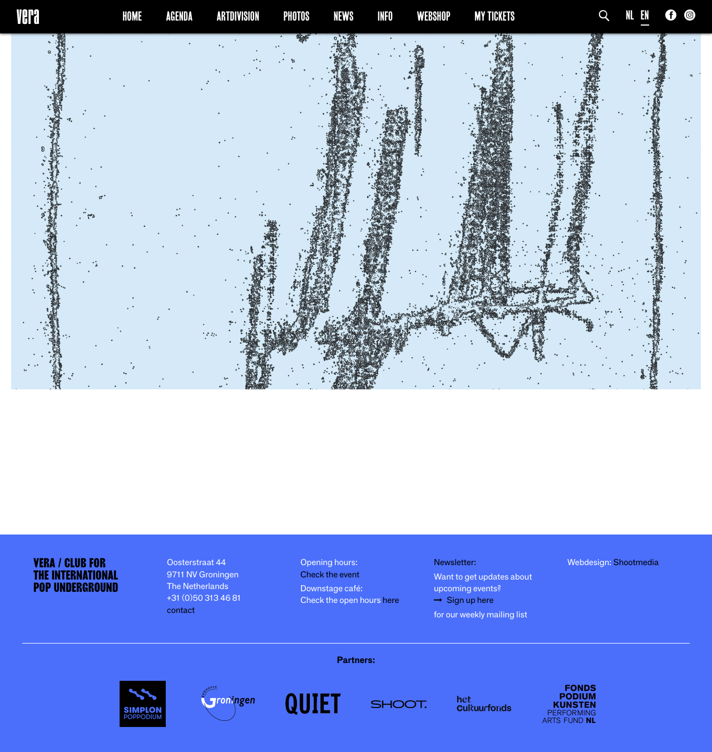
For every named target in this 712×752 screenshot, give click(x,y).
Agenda (179, 16)
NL (630, 15)
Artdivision (238, 16)
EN (645, 15)
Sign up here (470, 600)
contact (181, 610)
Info (385, 16)
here (391, 600)
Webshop (434, 16)
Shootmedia (636, 562)
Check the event (329, 575)
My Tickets (494, 16)
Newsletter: (455, 562)
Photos (296, 16)
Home (132, 16)
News (344, 16)
